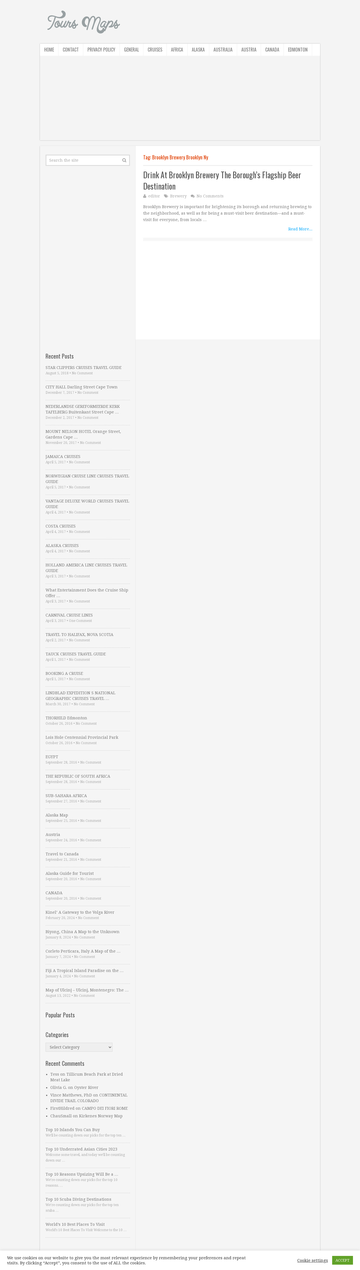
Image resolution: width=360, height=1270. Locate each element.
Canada (272, 49)
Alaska (198, 49)
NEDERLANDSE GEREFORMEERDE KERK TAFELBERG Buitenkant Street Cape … (83, 409)
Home (49, 49)
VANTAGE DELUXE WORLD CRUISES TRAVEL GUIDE (87, 504)
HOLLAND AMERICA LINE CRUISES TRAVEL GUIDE (86, 568)
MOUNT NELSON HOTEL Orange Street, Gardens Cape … (83, 434)
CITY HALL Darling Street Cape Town (82, 387)
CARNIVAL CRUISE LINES (69, 615)
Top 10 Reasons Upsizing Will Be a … (82, 1174)
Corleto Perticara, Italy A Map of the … (83, 951)
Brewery (178, 196)
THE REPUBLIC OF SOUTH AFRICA (78, 776)
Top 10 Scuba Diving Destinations (78, 1199)
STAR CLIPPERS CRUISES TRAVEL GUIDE (84, 367)
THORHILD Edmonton (66, 718)
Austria (248, 49)
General (131, 49)
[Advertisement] (180, 100)
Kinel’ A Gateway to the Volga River (80, 912)
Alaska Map (57, 815)
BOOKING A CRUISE (64, 673)
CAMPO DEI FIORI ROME (105, 1108)
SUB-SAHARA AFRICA (66, 795)
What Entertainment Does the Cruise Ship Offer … (87, 593)
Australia (223, 49)
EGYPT (52, 757)
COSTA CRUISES (61, 526)
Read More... (300, 229)
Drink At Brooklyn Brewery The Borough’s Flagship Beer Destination (222, 180)
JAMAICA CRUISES (63, 456)
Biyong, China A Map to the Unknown (83, 931)
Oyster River (86, 1087)
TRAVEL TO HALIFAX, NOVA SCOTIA (79, 634)
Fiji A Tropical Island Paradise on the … (85, 970)
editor (154, 196)
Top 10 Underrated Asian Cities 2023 (81, 1149)
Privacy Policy (101, 49)
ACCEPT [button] (343, 1260)
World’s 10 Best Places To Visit (75, 1224)
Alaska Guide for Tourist (70, 873)
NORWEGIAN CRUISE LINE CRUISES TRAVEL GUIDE (87, 479)
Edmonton (298, 49)
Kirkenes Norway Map (101, 1116)
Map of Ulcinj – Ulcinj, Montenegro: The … (87, 990)
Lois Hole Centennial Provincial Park (82, 737)
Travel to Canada (62, 854)
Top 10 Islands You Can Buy (73, 1129)
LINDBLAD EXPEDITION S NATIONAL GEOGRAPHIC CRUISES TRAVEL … (80, 696)
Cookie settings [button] (312, 1260)
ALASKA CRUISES (62, 545)
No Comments (210, 196)
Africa (177, 49)
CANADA (54, 893)
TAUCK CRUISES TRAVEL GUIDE (76, 654)
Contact (71, 49)
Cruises (155, 49)
